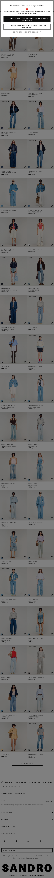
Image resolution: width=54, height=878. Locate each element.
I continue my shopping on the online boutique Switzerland (27, 26)
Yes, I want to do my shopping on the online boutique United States (27, 19)
